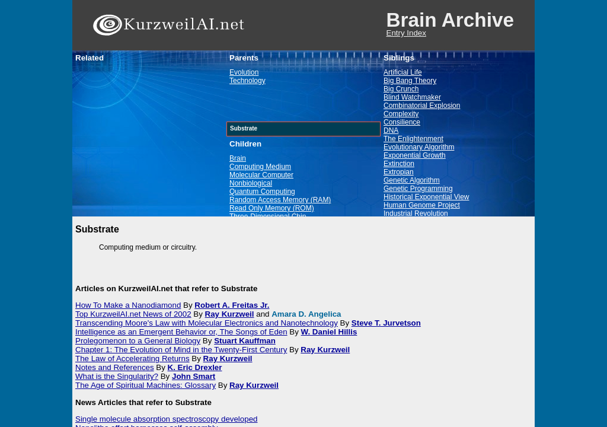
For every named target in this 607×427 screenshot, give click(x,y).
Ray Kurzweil (229, 314)
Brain (237, 158)
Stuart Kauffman (245, 340)
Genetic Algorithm (412, 180)
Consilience (402, 122)
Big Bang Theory (410, 81)
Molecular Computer (261, 175)
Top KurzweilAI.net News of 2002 (133, 314)
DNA (391, 130)
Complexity (401, 114)
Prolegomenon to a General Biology (137, 340)
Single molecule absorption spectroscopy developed (166, 419)
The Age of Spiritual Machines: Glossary (145, 385)
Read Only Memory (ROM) (271, 208)
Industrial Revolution (416, 213)
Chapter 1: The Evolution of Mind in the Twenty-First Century (181, 349)
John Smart (193, 376)
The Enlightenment (413, 139)
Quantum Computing (262, 191)
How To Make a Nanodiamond (128, 305)
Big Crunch (401, 89)
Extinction (399, 164)
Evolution (243, 72)
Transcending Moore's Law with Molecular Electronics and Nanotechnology (206, 322)
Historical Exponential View (426, 197)
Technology (247, 81)
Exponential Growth (415, 155)
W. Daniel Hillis (329, 331)
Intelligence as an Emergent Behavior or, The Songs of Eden (181, 331)
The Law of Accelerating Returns (132, 358)
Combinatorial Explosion (422, 105)
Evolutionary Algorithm (419, 147)
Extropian (399, 172)
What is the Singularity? (116, 376)
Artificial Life (403, 72)
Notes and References (114, 367)
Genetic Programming (418, 188)
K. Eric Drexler (195, 367)
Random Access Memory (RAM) (280, 200)
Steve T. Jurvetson (386, 322)
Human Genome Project (422, 205)
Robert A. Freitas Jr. (231, 305)
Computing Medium (260, 166)
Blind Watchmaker (412, 97)
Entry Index (406, 32)
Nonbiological (250, 183)
